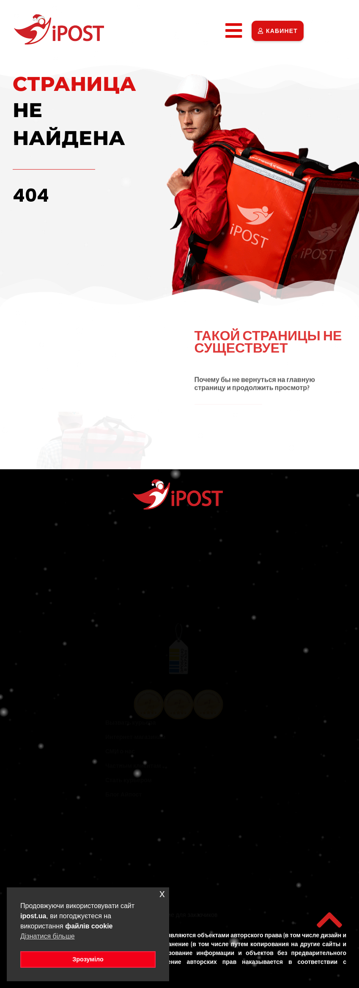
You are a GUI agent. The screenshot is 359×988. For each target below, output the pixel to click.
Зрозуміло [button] (87, 959)
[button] (233, 31)
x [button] (162, 893)
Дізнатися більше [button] (47, 936)
